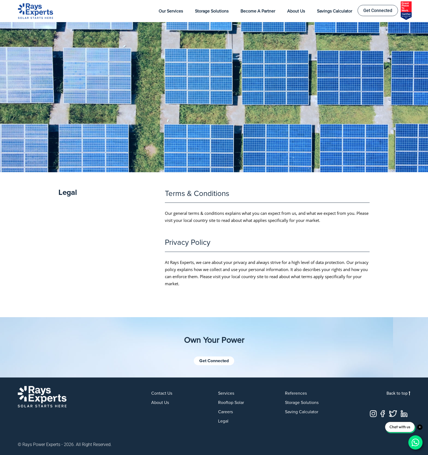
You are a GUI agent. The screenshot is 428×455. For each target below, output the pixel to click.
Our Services (171, 11)
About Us (296, 11)
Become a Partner (257, 11)
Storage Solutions (211, 11)
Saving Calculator (301, 412)
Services (226, 393)
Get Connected (377, 10)
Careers (225, 412)
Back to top (398, 393)
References (296, 393)
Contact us (161, 393)
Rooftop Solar (231, 402)
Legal (223, 421)
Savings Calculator (334, 11)
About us (160, 402)
